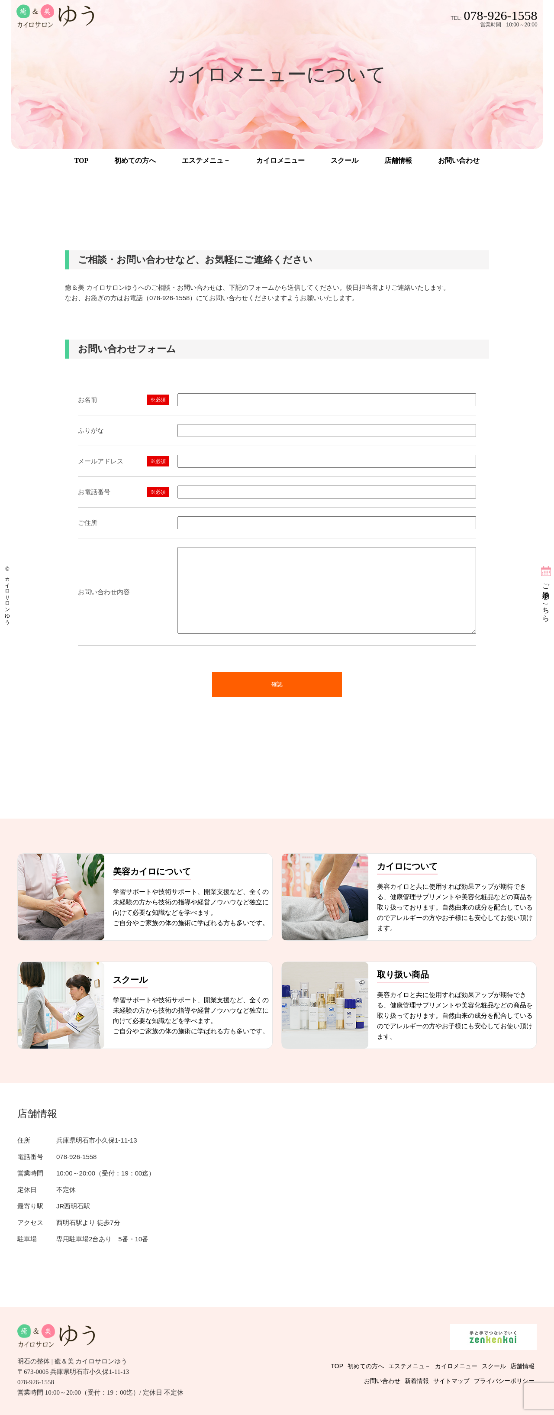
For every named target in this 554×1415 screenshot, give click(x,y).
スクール (344, 160)
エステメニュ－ (206, 160)
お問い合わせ (459, 160)
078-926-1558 (501, 15)
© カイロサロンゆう (7, 594)
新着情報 (417, 1380)
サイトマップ (451, 1380)
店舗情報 (398, 160)
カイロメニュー (280, 160)
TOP (81, 160)
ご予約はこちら (546, 598)
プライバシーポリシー (504, 1380)
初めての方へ (135, 160)
